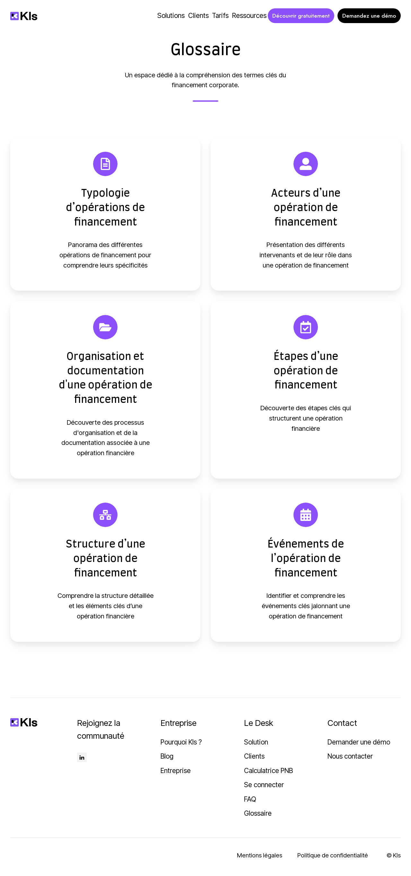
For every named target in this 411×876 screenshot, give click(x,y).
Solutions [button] (171, 16)
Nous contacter (350, 760)
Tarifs (220, 16)
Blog (167, 760)
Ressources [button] (249, 16)
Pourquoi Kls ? (181, 746)
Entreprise (176, 774)
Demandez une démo (369, 16)
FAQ (250, 803)
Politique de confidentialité (332, 859)
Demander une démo (359, 746)
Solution (256, 746)
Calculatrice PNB (268, 774)
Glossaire (258, 817)
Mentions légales (259, 859)
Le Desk (258, 727)
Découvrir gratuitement (301, 16)
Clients (198, 16)
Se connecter (264, 789)
